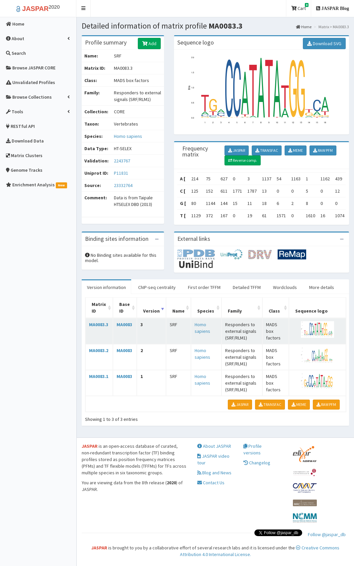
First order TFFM (204, 287)
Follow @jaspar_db (327, 534)
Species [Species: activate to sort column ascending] (205, 311)
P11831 (121, 173)
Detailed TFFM (247, 287)
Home (303, 26)
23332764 (123, 185)
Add (149, 44)
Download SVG (324, 44)
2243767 (122, 161)
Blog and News (214, 473)
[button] (83, 8)
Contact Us (210, 483)
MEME (295, 150)
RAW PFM (323, 150)
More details (321, 287)
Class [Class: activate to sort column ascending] (274, 311)
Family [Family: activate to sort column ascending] (235, 311)
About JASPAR (214, 446)
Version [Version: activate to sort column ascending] (151, 311)
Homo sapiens (128, 136)
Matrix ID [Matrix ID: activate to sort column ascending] (99, 307)
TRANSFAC (266, 150)
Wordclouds (285, 287)
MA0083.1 (98, 376)
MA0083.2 (98, 350)
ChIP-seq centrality (157, 287)
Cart (300, 7)
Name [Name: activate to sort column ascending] (178, 311)
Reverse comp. (242, 160)
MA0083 (124, 325)
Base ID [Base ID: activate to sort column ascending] (124, 307)
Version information (106, 287)
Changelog (256, 463)
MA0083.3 (98, 325)
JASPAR (236, 150)
